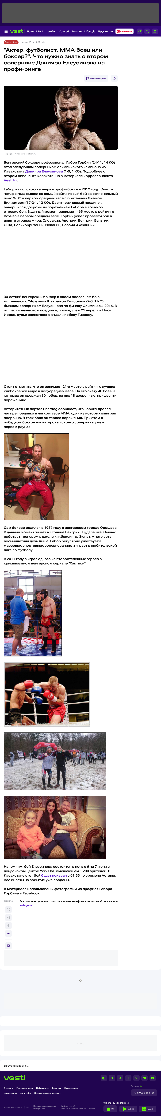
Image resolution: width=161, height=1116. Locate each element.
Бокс (30, 31)
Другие (103, 31)
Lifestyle (89, 31)
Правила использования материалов (44, 1107)
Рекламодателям (24, 1088)
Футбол (51, 31)
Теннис (77, 31)
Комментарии (98, 78)
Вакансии (56, 1088)
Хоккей (64, 31)
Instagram (25, 905)
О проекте (8, 1088)
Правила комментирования (47, 1093)
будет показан (54, 875)
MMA (39, 31)
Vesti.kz (10, 180)
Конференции (10, 1093)
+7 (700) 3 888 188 (144, 1092)
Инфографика (42, 1088)
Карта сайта (25, 1093)
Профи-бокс (11, 42)
